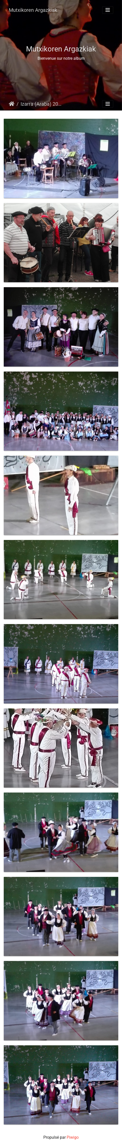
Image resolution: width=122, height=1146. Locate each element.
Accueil (12, 104)
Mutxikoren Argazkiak (33, 10)
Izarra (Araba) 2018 (41, 104)
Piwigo (73, 1137)
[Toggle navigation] (107, 10)
